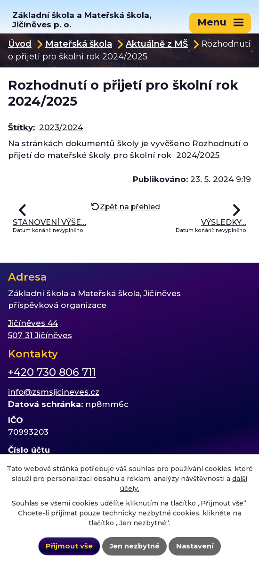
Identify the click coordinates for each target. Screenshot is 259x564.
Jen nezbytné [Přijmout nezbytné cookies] (135, 546)
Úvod (20, 44)
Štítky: (21, 127)
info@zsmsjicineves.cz (53, 392)
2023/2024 (61, 127)
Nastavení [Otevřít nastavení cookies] (194, 546)
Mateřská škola (78, 44)
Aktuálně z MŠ (157, 44)
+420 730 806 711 (52, 372)
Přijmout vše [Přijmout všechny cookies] (69, 546)
